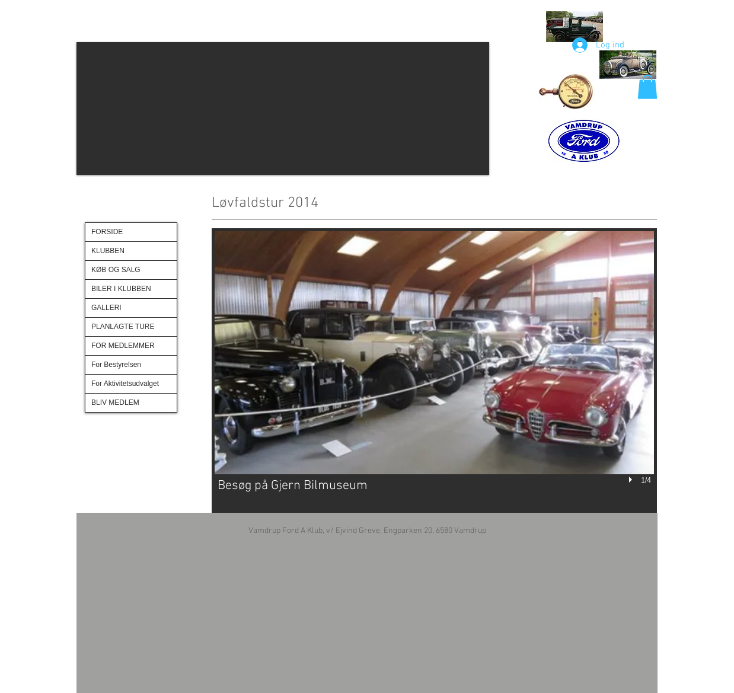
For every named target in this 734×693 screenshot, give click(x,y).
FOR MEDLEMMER (123, 345)
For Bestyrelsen (116, 364)
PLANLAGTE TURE (122, 326)
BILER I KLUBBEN (121, 289)
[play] (632, 480)
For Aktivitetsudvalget (125, 383)
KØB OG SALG (116, 270)
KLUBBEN (108, 251)
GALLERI (106, 308)
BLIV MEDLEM (115, 402)
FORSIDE (107, 232)
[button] (282, 108)
